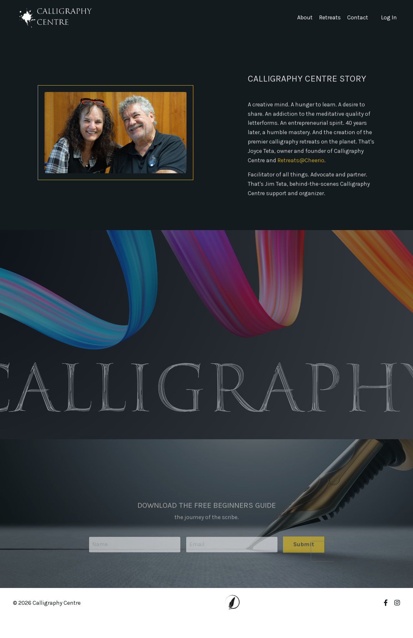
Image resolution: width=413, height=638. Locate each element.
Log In (389, 17)
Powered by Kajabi (381, 621)
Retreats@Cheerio (300, 164)
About (305, 17)
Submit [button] (303, 553)
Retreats (330, 17)
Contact (357, 17)
